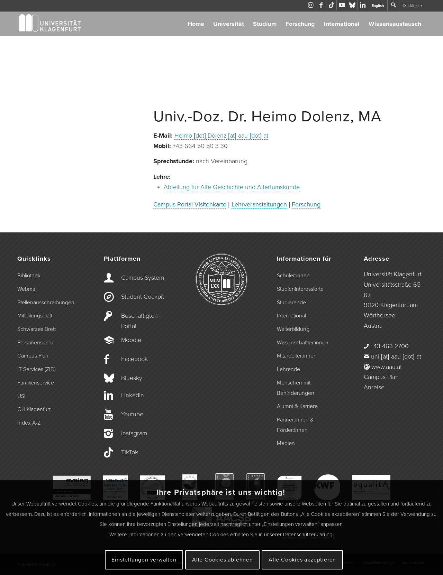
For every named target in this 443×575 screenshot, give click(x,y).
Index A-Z (28, 422)
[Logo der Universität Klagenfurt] (50, 24)
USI (21, 396)
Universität (228, 24)
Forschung (300, 24)
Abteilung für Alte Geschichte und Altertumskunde (232, 187)
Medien (286, 443)
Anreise (374, 387)
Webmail (27, 289)
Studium (265, 24)
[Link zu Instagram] (311, 5)
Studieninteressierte (300, 289)
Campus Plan (32, 355)
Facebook (134, 359)
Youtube (132, 414)
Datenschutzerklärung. (308, 534)
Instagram (134, 433)
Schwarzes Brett (36, 329)
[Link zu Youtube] (342, 5)
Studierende (291, 302)
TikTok (129, 452)
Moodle (131, 340)
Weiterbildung (293, 329)
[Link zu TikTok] (331, 5)
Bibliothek (28, 275)
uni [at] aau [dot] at (396, 356)
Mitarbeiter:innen (297, 355)
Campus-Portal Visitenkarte (189, 204)
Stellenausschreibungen (45, 302)
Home (196, 24)
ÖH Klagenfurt (34, 409)
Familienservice (35, 382)
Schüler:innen (293, 275)
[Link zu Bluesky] (352, 5)
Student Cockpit (142, 296)
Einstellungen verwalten (143, 559)
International (342, 24)
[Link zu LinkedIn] (363, 5)
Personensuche (36, 342)
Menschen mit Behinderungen (295, 388)
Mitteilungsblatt (34, 315)
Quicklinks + (412, 5)
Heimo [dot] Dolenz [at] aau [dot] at (221, 135)
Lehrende (288, 369)
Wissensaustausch (395, 24)
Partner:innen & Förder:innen (295, 425)
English (378, 5)
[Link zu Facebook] (321, 5)
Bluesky (131, 378)
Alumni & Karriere (297, 406)
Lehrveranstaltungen (259, 204)
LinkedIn (132, 395)
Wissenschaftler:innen (302, 342)
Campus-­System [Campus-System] (142, 277)
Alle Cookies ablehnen (222, 559)
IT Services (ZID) (36, 369)
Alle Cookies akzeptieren (302, 559)
